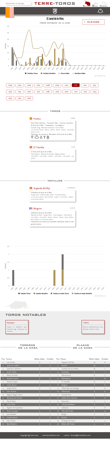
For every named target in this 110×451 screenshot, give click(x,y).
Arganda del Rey (41, 188)
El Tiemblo (38, 147)
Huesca (37, 118)
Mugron (37, 208)
